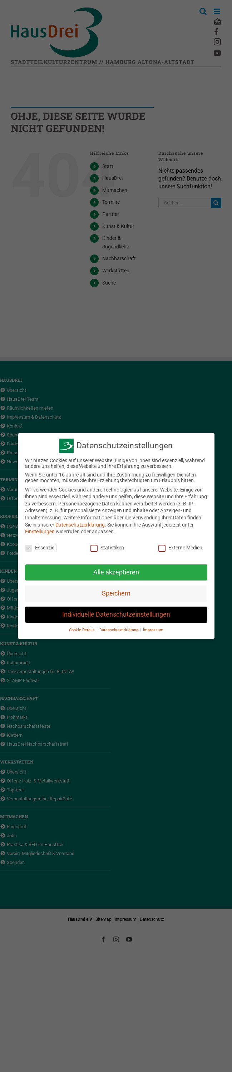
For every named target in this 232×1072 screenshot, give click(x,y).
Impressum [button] (153, 629)
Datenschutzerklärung (80, 524)
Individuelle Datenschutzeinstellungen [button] (116, 613)
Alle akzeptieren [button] (116, 571)
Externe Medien (180, 547)
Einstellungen (40, 531)
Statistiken (107, 547)
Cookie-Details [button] (82, 629)
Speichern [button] (116, 592)
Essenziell (40, 547)
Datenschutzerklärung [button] (119, 629)
